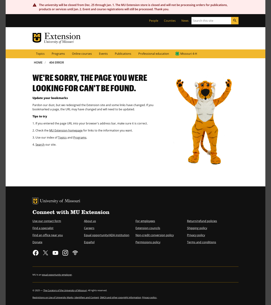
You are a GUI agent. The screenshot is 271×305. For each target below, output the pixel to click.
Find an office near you (47, 235)
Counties (170, 21)
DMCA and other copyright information (120, 297)
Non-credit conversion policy (155, 235)
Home (38, 62)
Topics (40, 54)
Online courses (82, 54)
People (153, 21)
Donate (37, 242)
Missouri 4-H (188, 54)
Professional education (153, 54)
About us (90, 221)
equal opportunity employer (57, 274)
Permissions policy (148, 242)
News (185, 21)
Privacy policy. (149, 297)
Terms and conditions (201, 242)
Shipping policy (197, 228)
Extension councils (148, 228)
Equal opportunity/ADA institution (106, 235)
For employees (145, 221)
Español (89, 242)
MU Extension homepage (66, 130)
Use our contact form (46, 221)
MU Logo (35, 201)
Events (103, 54)
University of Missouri (60, 201)
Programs (58, 54)
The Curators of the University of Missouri (65, 290)
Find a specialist (42, 228)
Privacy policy (196, 235)
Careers (89, 228)
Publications (123, 54)
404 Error (56, 62)
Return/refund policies (202, 221)
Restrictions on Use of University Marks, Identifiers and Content (65, 297)
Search (40, 144)
